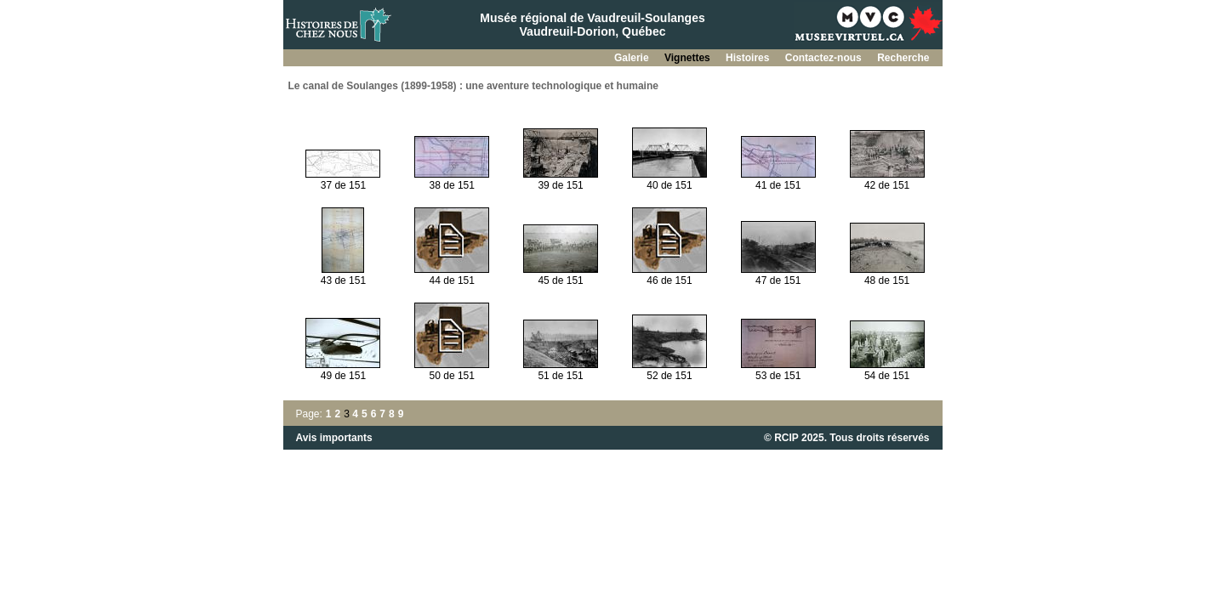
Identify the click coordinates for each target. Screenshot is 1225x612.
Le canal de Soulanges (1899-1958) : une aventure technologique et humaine (473, 86)
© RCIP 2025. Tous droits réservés (846, 438)
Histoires (749, 58)
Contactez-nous (824, 58)
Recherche (903, 58)
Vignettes (688, 58)
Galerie (633, 58)
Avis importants (334, 438)
